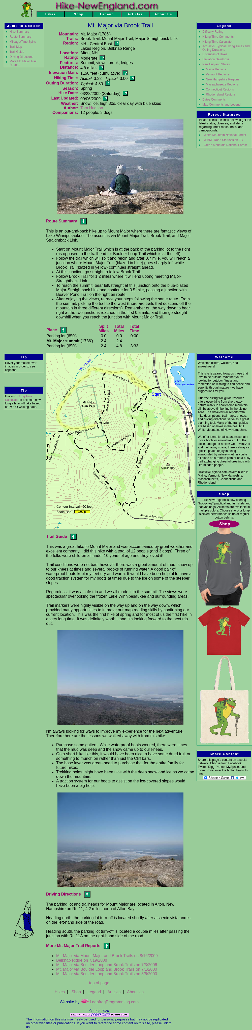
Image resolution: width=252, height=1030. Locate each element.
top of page (99, 983)
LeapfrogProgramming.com (110, 1002)
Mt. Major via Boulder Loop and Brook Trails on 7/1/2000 (106, 969)
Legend (94, 992)
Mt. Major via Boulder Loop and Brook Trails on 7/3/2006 (106, 965)
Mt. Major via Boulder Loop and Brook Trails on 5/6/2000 (106, 974)
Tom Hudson (91, 108)
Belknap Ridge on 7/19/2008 (81, 960)
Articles (113, 992)
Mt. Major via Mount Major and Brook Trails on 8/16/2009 (107, 956)
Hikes (60, 992)
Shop (76, 992)
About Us (135, 992)
